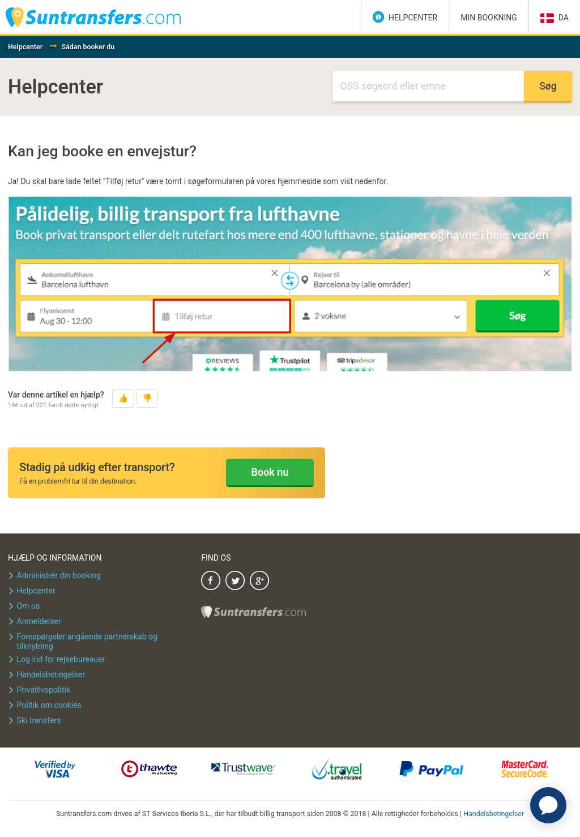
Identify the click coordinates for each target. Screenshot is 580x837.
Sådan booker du (87, 46)
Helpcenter (25, 46)
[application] (548, 805)
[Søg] (428, 87)
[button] (123, 398)
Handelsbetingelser (493, 813)
